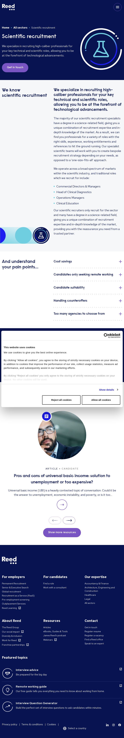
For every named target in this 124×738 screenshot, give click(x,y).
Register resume (93, 631)
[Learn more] (107, 725)
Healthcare (90, 594)
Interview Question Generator (36, 703)
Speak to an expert (94, 643)
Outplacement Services (14, 603)
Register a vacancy (94, 635)
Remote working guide (31, 686)
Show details (106, 389)
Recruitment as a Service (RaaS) (18, 595)
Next (69, 520)
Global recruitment (11, 591)
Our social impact (11, 631)
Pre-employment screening (15, 599)
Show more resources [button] (62, 532)
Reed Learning (9, 608)
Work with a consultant (54, 587)
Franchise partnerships (13, 644)
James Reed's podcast (54, 635)
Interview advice (27, 670)
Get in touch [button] (15, 67)
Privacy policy (9, 724)
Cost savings (63, 261)
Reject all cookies (61, 400)
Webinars (48, 639)
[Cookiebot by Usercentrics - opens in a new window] (106, 335)
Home (5, 27)
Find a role (48, 583)
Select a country (77, 728)
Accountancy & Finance (97, 583)
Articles (47, 627)
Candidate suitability (69, 287)
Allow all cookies (101, 400)
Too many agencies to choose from (79, 313)
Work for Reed (9, 640)
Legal (87, 599)
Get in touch (91, 627)
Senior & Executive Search (15, 587)
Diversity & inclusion (12, 635)
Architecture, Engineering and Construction (100, 589)
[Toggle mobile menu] (117, 7)
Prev (55, 520)
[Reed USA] (8, 7)
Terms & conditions (32, 724)
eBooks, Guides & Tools (55, 631)
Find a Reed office (94, 639)
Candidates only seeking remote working (83, 274)
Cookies (51, 724)
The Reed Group (10, 627)
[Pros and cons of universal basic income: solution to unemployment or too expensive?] (62, 460)
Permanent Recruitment (14, 583)
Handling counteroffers (70, 300)
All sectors (20, 27)
